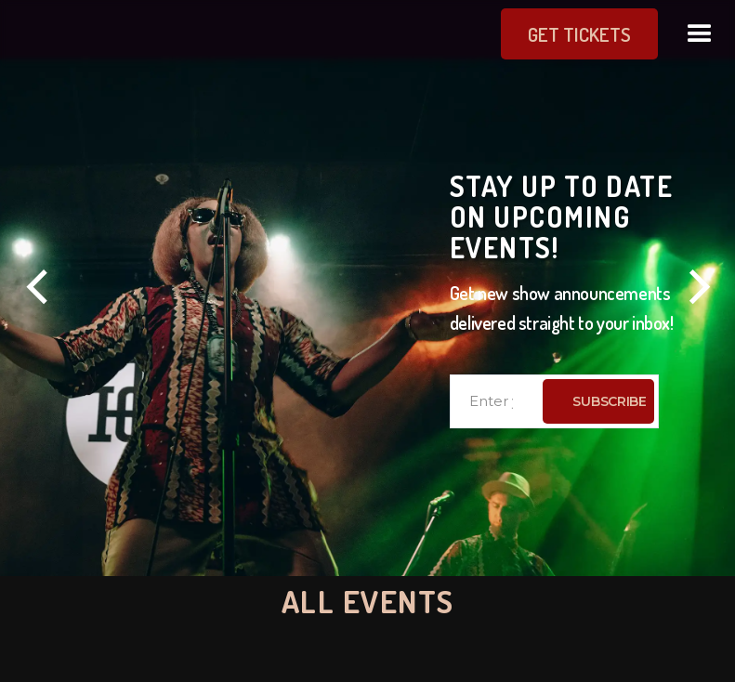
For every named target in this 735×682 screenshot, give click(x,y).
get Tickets (543, 33)
